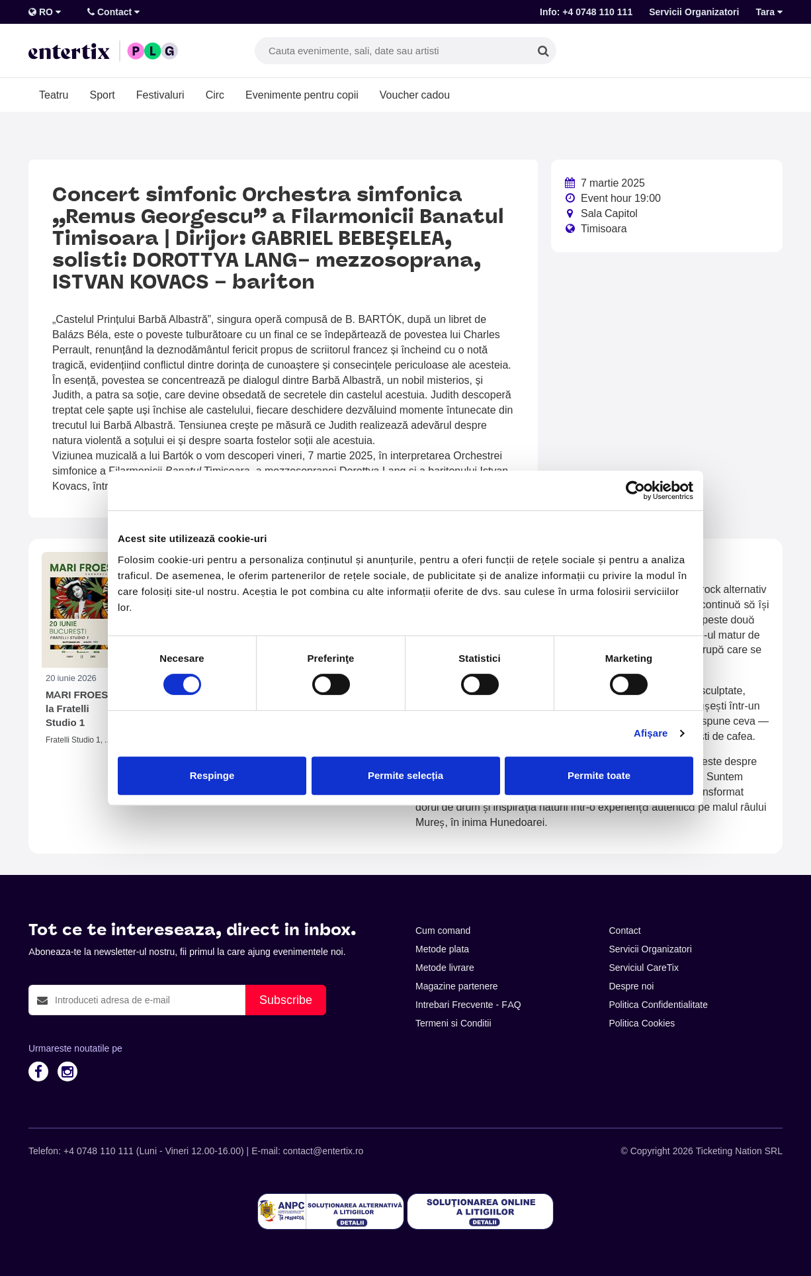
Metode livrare (444, 968)
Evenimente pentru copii (302, 94)
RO (44, 12)
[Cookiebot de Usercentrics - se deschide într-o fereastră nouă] (635, 490)
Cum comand (442, 930)
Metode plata (442, 949)
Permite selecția (405, 775)
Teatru (53, 94)
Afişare (651, 733)
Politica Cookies (642, 1023)
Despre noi (631, 986)
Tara (769, 12)
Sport (101, 94)
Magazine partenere (456, 986)
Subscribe (285, 999)
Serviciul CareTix (644, 968)
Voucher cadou (415, 94)
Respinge (212, 775)
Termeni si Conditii (453, 1023)
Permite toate (599, 775)
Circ (215, 94)
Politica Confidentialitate (658, 1005)
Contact (113, 12)
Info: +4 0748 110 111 (586, 12)
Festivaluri (160, 94)
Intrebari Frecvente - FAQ (468, 1005)
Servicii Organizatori (694, 12)
